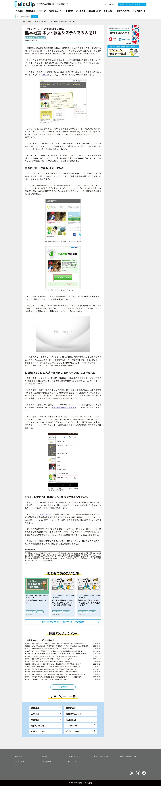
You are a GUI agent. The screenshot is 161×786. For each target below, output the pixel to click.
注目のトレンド (31, 22)
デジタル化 (40, 612)
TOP (23, 22)
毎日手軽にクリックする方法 (64, 407)
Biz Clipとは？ (110, 4)
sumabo (45, 74)
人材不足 (35, 713)
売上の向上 (71, 719)
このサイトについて (74, 756)
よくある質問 (19, 761)
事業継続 (35, 719)
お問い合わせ (46, 761)
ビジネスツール (73, 731)
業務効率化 (71, 707)
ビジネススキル (38, 731)
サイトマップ (71, 761)
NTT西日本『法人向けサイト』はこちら (132, 4)
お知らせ (44, 756)
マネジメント (71, 725)
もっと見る (62, 686)
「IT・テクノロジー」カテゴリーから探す (63, 622)
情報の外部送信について (128, 756)
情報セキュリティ (73, 713)
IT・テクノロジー (43, 22)
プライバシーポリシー (101, 756)
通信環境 (35, 707)
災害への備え (41, 37)
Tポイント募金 (44, 514)
